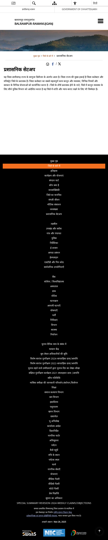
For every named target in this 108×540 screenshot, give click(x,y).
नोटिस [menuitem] (77, 296)
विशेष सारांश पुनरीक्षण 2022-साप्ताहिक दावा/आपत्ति (54, 363)
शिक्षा (54, 387)
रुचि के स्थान (54, 455)
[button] (33, 3)
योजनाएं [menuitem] (54, 474)
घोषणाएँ (54, 310)
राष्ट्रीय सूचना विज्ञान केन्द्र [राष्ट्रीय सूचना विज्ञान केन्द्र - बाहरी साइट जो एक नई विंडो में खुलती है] (62, 512)
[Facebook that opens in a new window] (53, 64)
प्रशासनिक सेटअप (75, 214)
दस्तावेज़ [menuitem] (77, 416)
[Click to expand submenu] (54, 219)
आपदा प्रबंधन (54, 253)
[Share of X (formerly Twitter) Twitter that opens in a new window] (59, 64)
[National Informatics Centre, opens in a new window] (54, 533)
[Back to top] (99, 531)
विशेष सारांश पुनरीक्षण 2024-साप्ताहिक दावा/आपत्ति (54, 358)
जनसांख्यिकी (54, 190)
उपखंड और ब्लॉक (54, 228)
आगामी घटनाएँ (53, 305)
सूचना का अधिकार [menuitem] (54, 498)
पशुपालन (54, 407)
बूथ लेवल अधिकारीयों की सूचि (53, 354)
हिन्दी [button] (95, 3)
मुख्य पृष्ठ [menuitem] (54, 161)
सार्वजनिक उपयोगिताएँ (74, 267)
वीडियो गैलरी (54, 484)
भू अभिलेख (54, 421)
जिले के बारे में (48, 56)
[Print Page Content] (48, 64)
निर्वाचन (77, 335)
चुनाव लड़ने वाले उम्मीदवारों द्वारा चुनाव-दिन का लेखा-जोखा (54, 368)
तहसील (54, 224)
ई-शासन (54, 248)
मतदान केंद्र (54, 349)
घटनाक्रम (54, 301)
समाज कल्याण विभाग (54, 392)
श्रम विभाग (54, 397)
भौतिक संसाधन (54, 204)
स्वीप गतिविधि (54, 378)
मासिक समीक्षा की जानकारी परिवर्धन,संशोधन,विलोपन (54, 383)
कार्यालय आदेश (54, 426)
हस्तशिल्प (54, 402)
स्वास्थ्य (54, 330)
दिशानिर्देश (54, 431)
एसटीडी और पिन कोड (54, 262)
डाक (54, 291)
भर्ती (54, 315)
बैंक (54, 277)
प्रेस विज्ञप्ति (54, 493)
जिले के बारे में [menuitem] (76, 166)
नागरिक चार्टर (54, 436)
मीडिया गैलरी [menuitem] (76, 479)
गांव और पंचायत (54, 233)
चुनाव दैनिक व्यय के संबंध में (54, 344)
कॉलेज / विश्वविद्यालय (54, 281)
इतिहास (54, 171)
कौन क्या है (54, 185)
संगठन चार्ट (54, 180)
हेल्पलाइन (54, 257)
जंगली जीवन (53, 200)
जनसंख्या (54, 209)
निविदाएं (54, 320)
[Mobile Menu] (101, 21)
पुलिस (54, 238)
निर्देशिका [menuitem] (77, 243)
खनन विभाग (53, 411)
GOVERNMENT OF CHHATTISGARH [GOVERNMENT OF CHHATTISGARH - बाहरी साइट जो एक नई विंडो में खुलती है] (79, 9)
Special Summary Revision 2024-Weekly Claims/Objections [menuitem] (54, 503)
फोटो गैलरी (54, 488)
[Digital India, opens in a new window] (78, 533)
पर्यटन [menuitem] (77, 445)
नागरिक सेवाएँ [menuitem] (54, 469)
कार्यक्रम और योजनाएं (54, 175)
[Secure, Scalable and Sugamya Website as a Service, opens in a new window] (29, 533)
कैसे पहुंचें (54, 450)
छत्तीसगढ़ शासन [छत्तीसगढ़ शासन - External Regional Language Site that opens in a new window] (28, 9)
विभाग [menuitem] (77, 325)
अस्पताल (54, 286)
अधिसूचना (54, 440)
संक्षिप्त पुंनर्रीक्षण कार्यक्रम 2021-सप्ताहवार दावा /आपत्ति (54, 373)
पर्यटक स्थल (54, 460)
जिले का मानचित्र (53, 195)
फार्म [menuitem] (54, 464)
